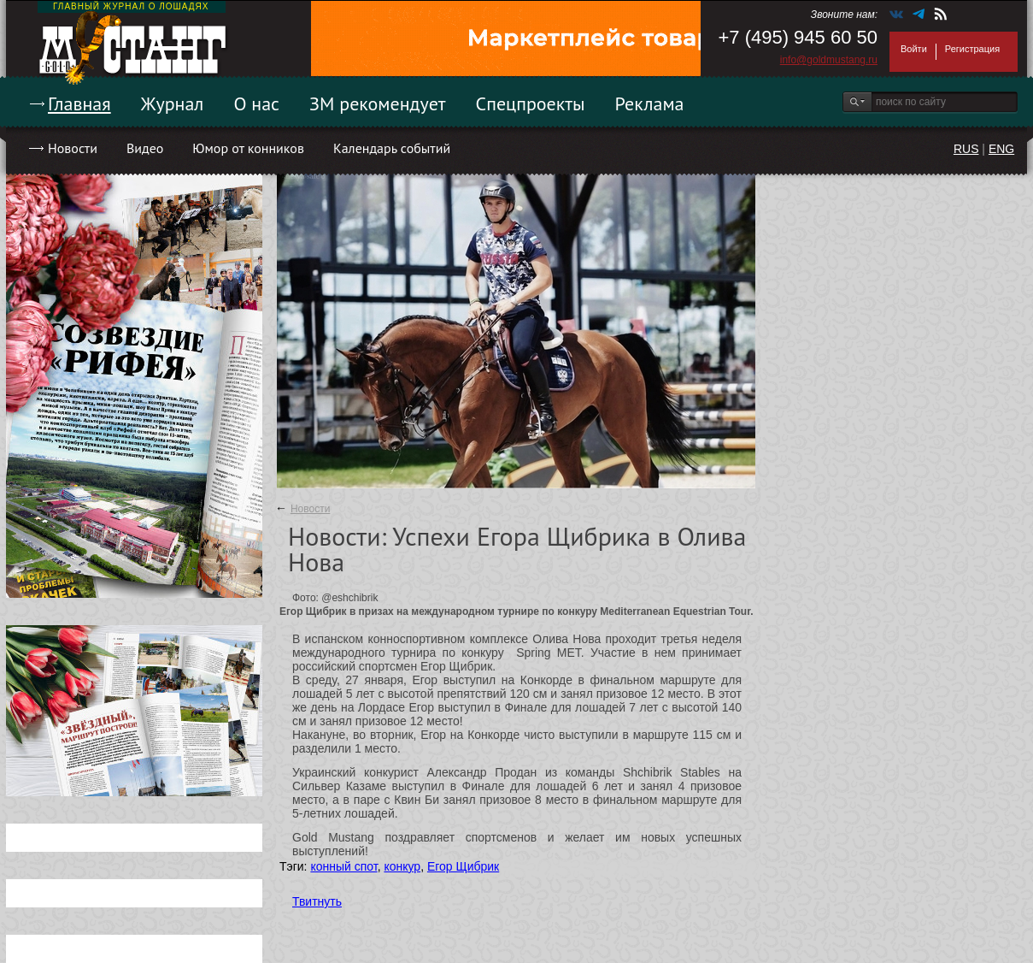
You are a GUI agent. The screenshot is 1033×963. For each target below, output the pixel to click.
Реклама (649, 103)
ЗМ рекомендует (377, 103)
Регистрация (972, 49)
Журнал (172, 103)
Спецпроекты (530, 103)
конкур (402, 866)
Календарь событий (391, 148)
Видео (144, 148)
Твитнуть (317, 901)
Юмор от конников (248, 148)
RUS (966, 149)
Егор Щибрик (463, 866)
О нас (256, 103)
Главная (79, 103)
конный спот (343, 866)
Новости (72, 148)
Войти (914, 49)
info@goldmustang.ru (828, 60)
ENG (1001, 149)
